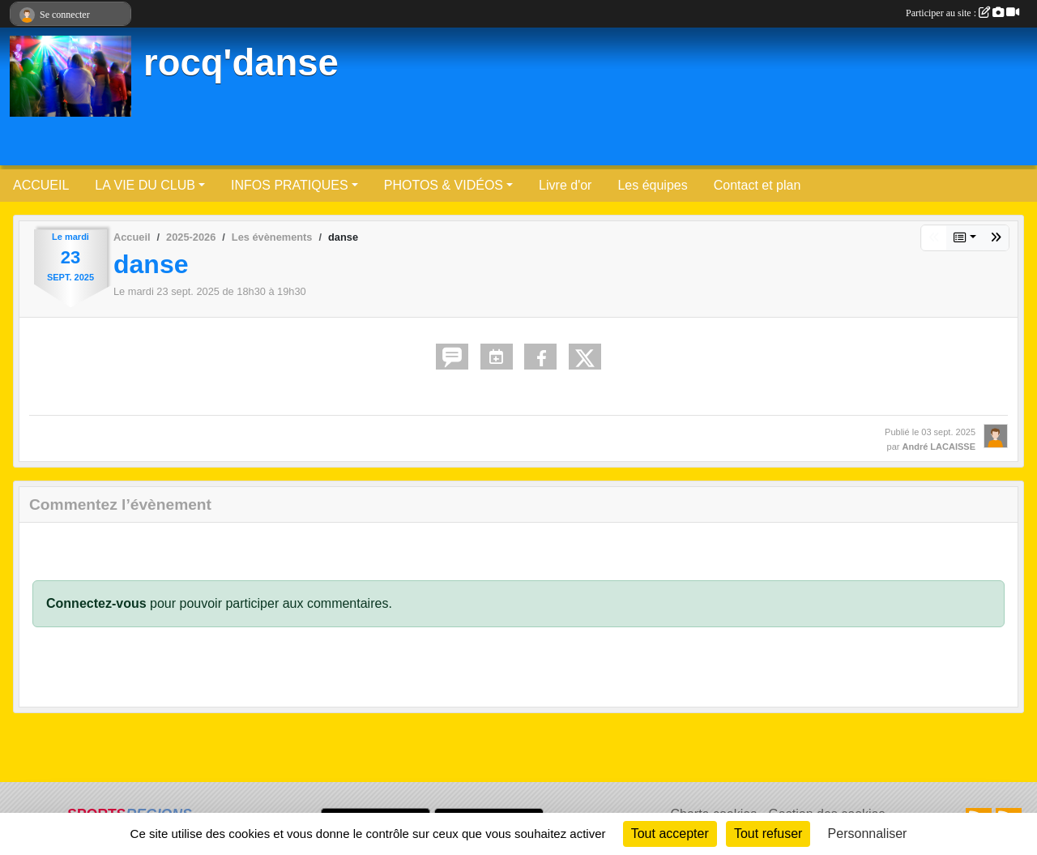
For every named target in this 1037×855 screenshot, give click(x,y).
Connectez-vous (96, 603)
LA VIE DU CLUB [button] (145, 185)
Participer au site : (962, 13)
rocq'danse (241, 62)
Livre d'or (565, 185)
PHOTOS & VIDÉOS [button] (443, 185)
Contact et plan (757, 185)
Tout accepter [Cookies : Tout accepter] (670, 833)
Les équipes (652, 185)
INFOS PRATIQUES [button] (289, 185)
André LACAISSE (939, 446)
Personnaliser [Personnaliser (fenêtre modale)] (867, 833)
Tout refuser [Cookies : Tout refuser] (768, 833)
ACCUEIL (41, 185)
